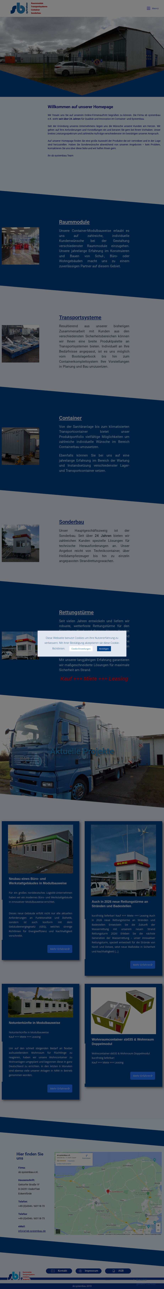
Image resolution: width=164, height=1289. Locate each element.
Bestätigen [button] (104, 648)
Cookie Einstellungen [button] (81, 648)
